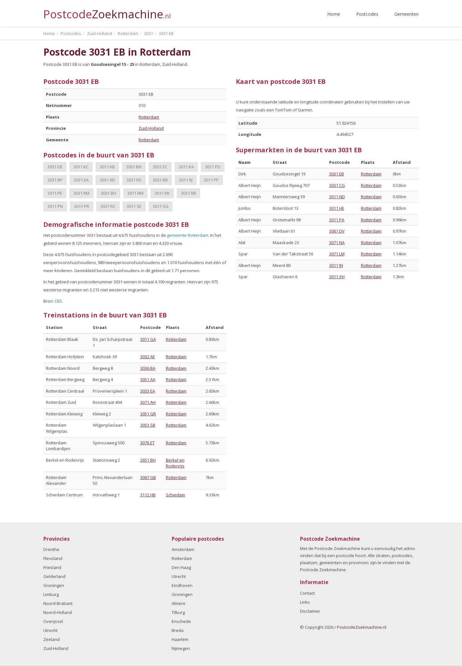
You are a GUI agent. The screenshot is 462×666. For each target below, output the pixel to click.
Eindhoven (182, 585)
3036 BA (147, 368)
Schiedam (175, 495)
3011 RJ (186, 180)
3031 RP (55, 180)
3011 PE (54, 193)
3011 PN (55, 206)
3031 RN (133, 167)
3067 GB (148, 477)
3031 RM (81, 193)
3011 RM (135, 193)
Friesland (52, 567)
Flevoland (52, 558)
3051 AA (147, 379)
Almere (178, 603)
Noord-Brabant (58, 603)
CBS (58, 301)
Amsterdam (183, 549)
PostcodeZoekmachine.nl (361, 627)
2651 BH (148, 460)
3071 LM (337, 254)
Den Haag (181, 567)
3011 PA (336, 220)
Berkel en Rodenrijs (175, 463)
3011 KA (186, 167)
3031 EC (160, 167)
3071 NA (337, 242)
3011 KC (81, 167)
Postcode (107, 11)
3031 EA (81, 180)
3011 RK (162, 193)
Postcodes (367, 14)
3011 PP (211, 180)
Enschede (181, 621)
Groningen (53, 585)
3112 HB (148, 495)
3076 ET (147, 443)
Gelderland (54, 576)
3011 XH (337, 277)
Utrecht (50, 630)
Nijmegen (181, 648)
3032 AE (147, 357)
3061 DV (337, 231)
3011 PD (212, 167)
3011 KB (107, 167)
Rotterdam (149, 117)
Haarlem (180, 639)
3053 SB (147, 425)
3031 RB (188, 193)
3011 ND (337, 197)
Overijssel (53, 621)
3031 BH (108, 193)
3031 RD (107, 180)
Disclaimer (310, 611)
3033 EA (147, 391)
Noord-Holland (57, 612)
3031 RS (133, 180)
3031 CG (337, 185)
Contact (307, 593)
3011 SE (134, 206)
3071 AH (148, 402)
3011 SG (160, 206)
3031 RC (108, 206)
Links (305, 602)
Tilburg (178, 612)
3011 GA (148, 339)
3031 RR (160, 180)
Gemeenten (406, 14)
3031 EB (54, 167)
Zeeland (51, 639)
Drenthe (51, 549)
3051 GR (148, 414)
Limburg (51, 594)
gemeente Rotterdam (187, 235)
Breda (178, 630)
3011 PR (81, 206)
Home (333, 14)
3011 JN (336, 265)
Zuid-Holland (151, 128)
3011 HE (336, 208)
